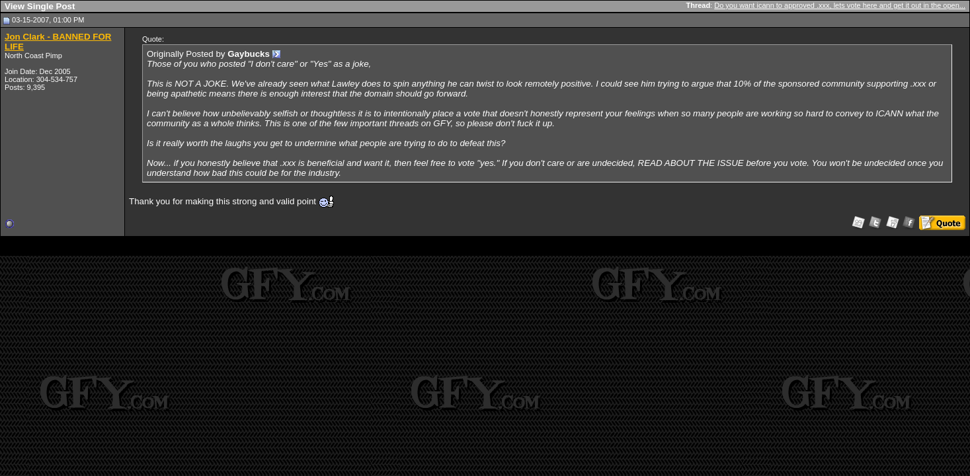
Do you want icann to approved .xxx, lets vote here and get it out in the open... (839, 5)
